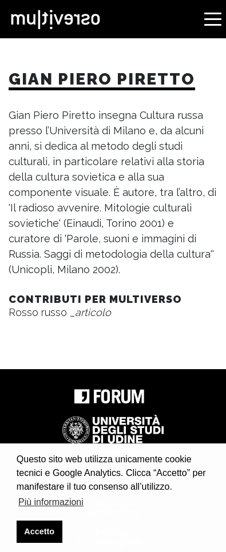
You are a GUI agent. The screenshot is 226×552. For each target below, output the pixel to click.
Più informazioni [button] (51, 502)
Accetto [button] (39, 531)
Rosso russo (60, 312)
